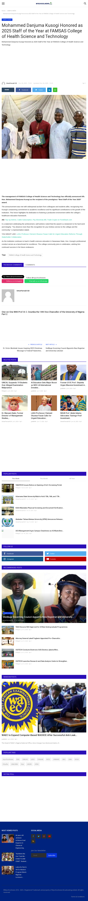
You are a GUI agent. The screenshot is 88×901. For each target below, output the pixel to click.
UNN (70, 759)
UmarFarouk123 (9, 83)
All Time (72, 478)
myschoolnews (8, 759)
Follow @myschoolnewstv (36, 278)
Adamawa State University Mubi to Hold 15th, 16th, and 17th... (38, 496)
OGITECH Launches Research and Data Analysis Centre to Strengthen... (42, 661)
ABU (63, 759)
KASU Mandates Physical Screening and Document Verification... (40, 508)
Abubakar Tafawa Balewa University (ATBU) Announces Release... (40, 519)
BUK (17, 759)
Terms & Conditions (78, 897)
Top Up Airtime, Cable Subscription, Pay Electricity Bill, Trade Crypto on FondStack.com (38, 220)
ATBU (36, 764)
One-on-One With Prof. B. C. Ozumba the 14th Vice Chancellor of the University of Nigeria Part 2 (43, 313)
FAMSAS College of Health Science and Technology (25, 255)
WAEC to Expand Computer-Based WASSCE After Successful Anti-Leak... (39, 735)
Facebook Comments (12, 265)
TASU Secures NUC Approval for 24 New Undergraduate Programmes (41, 627)
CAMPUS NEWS (11, 11)
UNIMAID (56, 759)
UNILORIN (14, 764)
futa (22, 764)
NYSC (48, 759)
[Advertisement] (44, 64)
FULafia (5, 764)
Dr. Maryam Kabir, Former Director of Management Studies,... (12, 415)
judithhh (33, 391)
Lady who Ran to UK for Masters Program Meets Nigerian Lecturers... (21, 872)
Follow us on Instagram (14, 281)
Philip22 (4, 391)
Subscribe (51, 855)
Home (4, 11)
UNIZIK (29, 764)
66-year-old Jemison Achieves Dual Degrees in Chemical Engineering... (20, 841)
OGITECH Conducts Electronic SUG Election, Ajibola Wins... (37, 650)
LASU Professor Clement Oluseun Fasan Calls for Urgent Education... (41, 415)
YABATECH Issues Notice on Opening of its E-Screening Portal (39, 485)
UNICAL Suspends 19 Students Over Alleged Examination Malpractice (14, 385)
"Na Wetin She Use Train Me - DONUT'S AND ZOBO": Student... (22, 857)
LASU (32, 759)
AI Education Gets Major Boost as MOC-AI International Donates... (44, 385)
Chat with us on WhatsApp (38, 281)
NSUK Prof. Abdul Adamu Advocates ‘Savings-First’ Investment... (71, 415)
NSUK (77, 759)
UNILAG (25, 759)
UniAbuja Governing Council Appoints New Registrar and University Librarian (65, 349)
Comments (30, 265)
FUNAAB (40, 759)
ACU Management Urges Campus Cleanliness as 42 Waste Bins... (40, 531)
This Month (44, 478)
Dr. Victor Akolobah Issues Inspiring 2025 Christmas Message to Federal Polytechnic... (22, 349)
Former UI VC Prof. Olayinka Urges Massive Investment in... (73, 384)
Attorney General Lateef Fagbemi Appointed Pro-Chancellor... (38, 638)
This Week (15, 478)
